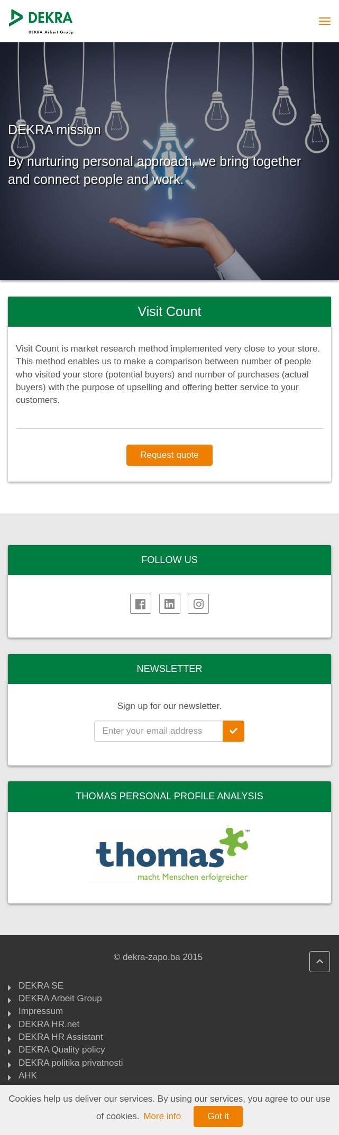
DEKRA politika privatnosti (71, 1063)
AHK (28, 1076)
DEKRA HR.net (49, 1025)
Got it (218, 1116)
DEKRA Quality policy (62, 1050)
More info (162, 1116)
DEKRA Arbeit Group (60, 999)
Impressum (41, 1012)
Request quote (169, 455)
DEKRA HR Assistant (61, 1038)
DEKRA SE (41, 986)
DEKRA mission (54, 129)
